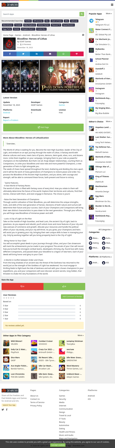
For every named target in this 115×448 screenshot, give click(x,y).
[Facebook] (6, 408)
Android (26, 35)
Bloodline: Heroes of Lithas (43, 35)
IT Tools (62, 418)
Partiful (28, 21)
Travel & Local (65, 415)
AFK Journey (38, 21)
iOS (105, 262)
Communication (66, 409)
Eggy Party (7, 29)
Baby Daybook (29, 25)
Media (61, 402)
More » (81, 335)
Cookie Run (41, 29)
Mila (66, 21)
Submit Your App (9, 405)
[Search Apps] (40, 14)
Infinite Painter (43, 25)
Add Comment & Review (72, 296)
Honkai (16, 29)
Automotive (107, 238)
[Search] (81, 14)
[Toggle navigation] (112, 4)
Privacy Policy (36, 405)
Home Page (8, 35)
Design (62, 412)
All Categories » (105, 229)
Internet (62, 405)
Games (18, 35)
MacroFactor (7, 25)
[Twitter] (3, 408)
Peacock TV (56, 25)
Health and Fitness (107, 243)
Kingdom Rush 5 (28, 29)
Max (47, 21)
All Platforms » (106, 257)
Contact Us (35, 399)
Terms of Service (37, 402)
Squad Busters (68, 25)
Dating (94, 243)
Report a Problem (10, 120)
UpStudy (74, 21)
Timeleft (18, 25)
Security (62, 399)
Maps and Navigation (107, 248)
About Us (34, 396)
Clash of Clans (57, 21)
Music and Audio (94, 248)
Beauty (94, 238)
